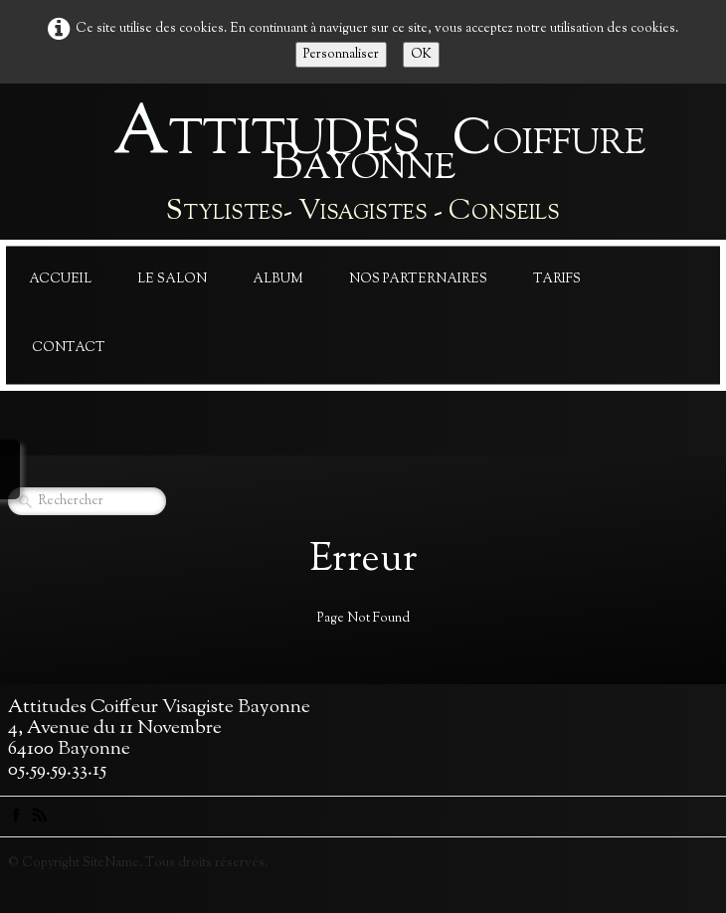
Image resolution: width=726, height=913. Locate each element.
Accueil (60, 279)
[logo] (363, 166)
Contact (68, 348)
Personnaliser (341, 55)
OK (421, 55)
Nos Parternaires (418, 279)
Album (278, 279)
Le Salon (172, 279)
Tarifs (557, 279)
